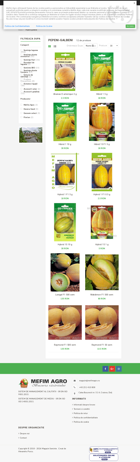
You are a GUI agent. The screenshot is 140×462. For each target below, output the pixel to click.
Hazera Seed (29, 109)
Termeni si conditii (82, 409)
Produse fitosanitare (28, 80)
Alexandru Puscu (25, 451)
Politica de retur (81, 413)
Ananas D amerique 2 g (65, 94)
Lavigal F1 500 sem (65, 294)
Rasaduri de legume (27, 63)
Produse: (103, 45)
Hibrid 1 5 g (102, 94)
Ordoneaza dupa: (75, 45)
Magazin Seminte (49, 448)
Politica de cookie (81, 422)
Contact (23, 438)
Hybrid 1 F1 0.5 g (102, 194)
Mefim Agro (29, 105)
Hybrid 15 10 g (65, 244)
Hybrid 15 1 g (102, 244)
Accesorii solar (30, 89)
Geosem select (30, 113)
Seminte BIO (30, 68)
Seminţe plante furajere (29, 71)
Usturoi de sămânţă (27, 75)
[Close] (134, 3)
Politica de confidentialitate (86, 417)
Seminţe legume (29, 51)
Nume (91, 45)
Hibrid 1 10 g (65, 144)
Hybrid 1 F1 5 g (65, 194)
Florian (27, 117)
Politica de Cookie (44, 26)
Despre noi (25, 433)
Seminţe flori (30, 60)
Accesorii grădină (30, 92)
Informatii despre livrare (84, 404)
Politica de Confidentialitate (17, 26)
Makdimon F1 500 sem (102, 294)
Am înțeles (130, 26)
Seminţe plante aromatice (29, 55)
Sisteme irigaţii (29, 84)
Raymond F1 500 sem (65, 345)
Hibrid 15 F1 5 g (102, 144)
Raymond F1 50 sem (102, 345)
